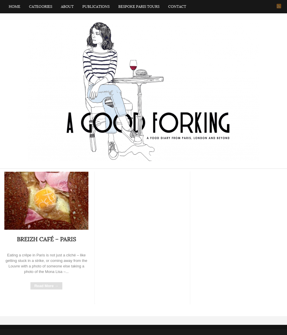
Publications (96, 6)
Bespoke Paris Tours (138, 6)
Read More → (46, 286)
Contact (177, 6)
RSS (279, 6)
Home (14, 6)
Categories (40, 6)
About (67, 6)
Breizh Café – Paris (46, 239)
